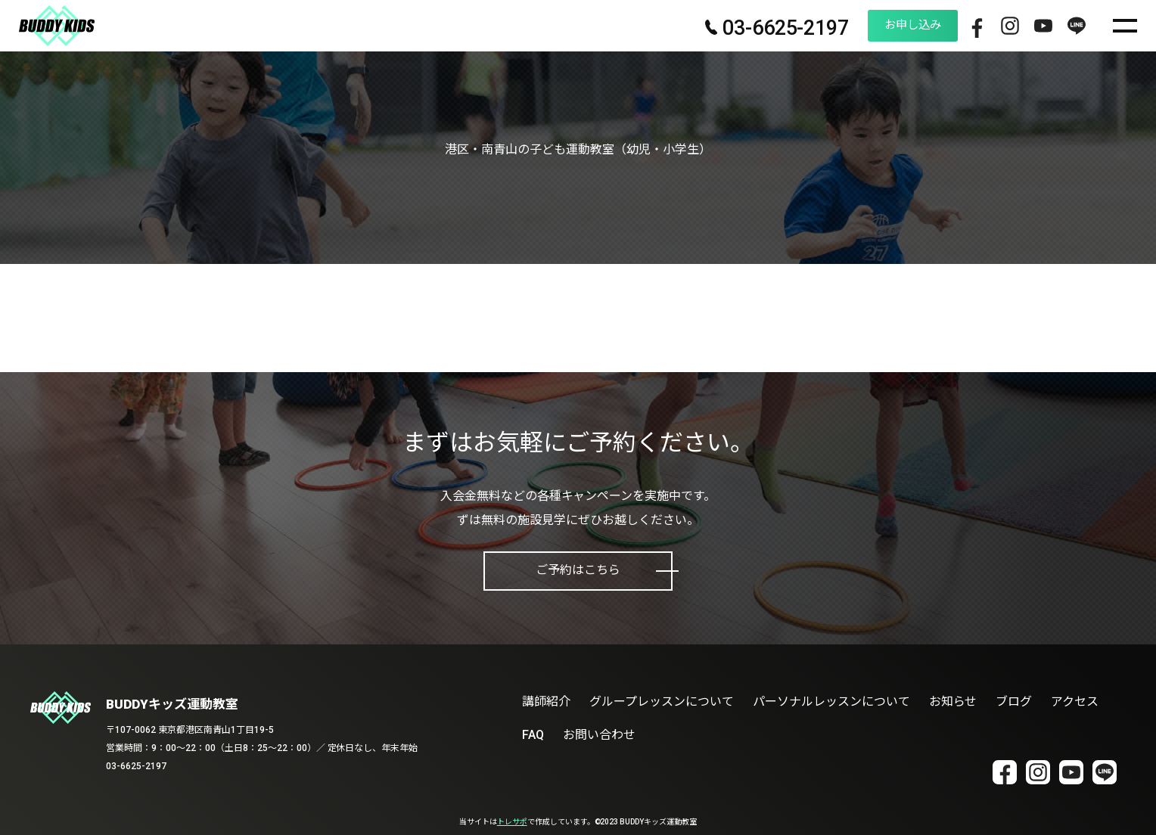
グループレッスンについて (661, 701)
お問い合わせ (599, 735)
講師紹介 (546, 701)
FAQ (533, 735)
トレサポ (512, 822)
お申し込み (889, 25)
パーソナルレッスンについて (831, 701)
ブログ (1014, 701)
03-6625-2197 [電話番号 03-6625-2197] (747, 28)
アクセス (1075, 701)
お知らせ (953, 701)
